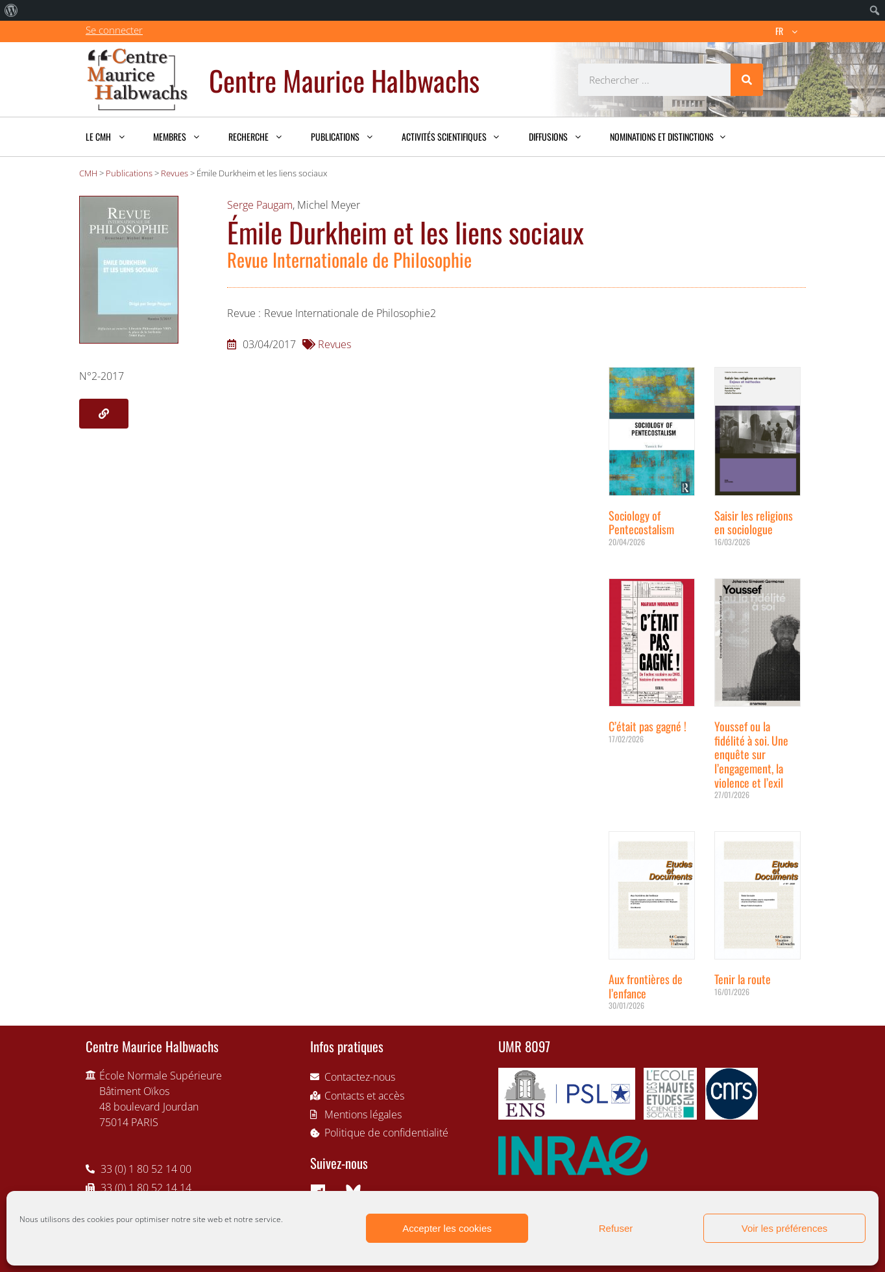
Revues (334, 344)
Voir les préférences (785, 1228)
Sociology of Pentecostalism (641, 522)
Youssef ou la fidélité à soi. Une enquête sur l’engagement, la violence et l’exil (751, 754)
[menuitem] (11, 10)
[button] (103, 414)
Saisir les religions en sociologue (753, 522)
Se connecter (114, 29)
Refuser (616, 1228)
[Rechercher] (747, 80)
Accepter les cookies (447, 1228)
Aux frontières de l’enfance (646, 986)
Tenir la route (742, 979)
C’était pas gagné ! (647, 726)
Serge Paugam (260, 205)
